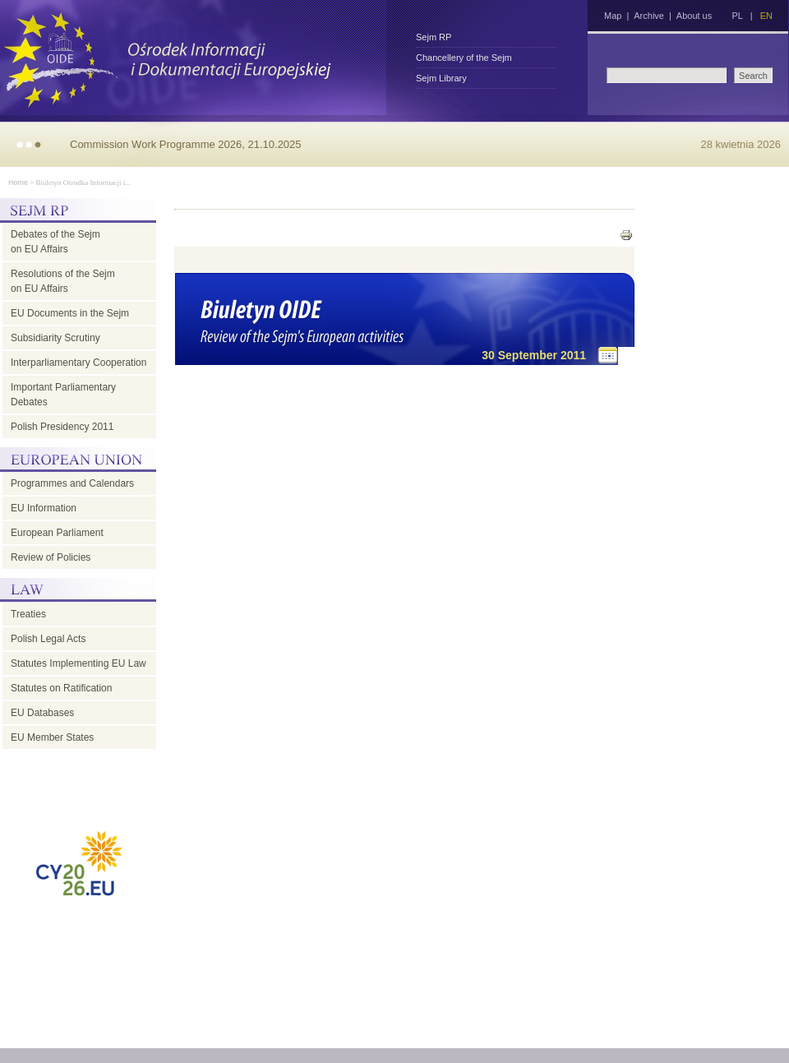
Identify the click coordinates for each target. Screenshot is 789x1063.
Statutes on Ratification (61, 688)
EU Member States (52, 737)
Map (612, 16)
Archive (649, 16)
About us (694, 16)
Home (18, 182)
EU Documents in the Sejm (70, 313)
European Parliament (57, 532)
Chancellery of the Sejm (464, 57)
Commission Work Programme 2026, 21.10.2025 (186, 144)
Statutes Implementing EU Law (78, 663)
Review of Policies (50, 557)
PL (736, 16)
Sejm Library (441, 78)
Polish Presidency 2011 (62, 426)
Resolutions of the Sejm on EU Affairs (63, 281)
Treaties (28, 614)
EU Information (43, 508)
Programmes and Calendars (72, 483)
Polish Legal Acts (48, 639)
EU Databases (42, 713)
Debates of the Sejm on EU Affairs (55, 242)
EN (766, 16)
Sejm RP (433, 37)
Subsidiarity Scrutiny (55, 338)
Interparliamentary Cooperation (78, 362)
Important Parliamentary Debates (63, 394)
